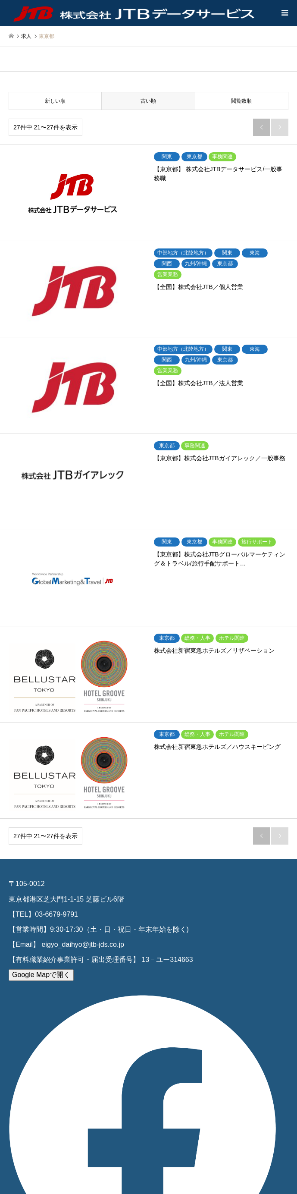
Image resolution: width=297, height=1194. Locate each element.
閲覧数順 (241, 101)
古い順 (148, 101)
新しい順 (55, 101)
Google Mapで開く (41, 974)
